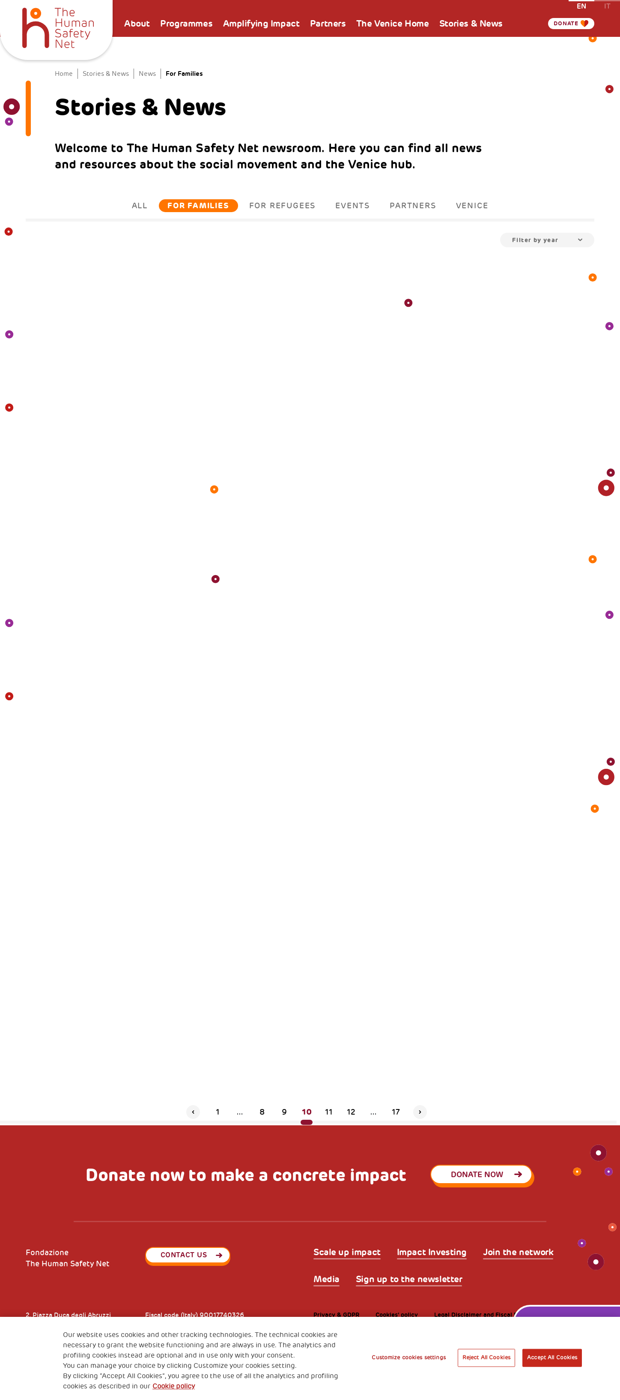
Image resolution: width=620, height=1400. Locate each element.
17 (396, 1112)
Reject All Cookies (486, 1357)
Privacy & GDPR (336, 1315)
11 (329, 1112)
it (607, 6)
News (147, 74)
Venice (472, 205)
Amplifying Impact (261, 23)
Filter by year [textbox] (535, 240)
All (140, 205)
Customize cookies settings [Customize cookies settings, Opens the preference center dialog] (408, 1357)
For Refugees (282, 205)
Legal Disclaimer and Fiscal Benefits (486, 1315)
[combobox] (547, 240)
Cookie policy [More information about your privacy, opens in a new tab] (173, 1386)
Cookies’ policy (397, 1315)
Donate (562, 23)
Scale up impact (347, 1252)
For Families (198, 205)
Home (64, 74)
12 (351, 1112)
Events (352, 205)
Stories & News (471, 23)
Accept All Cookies (552, 1357)
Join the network (518, 1252)
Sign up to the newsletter (409, 1279)
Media (326, 1279)
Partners (328, 23)
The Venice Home (392, 23)
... (240, 1112)
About (137, 23)
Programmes (186, 23)
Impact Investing (432, 1252)
